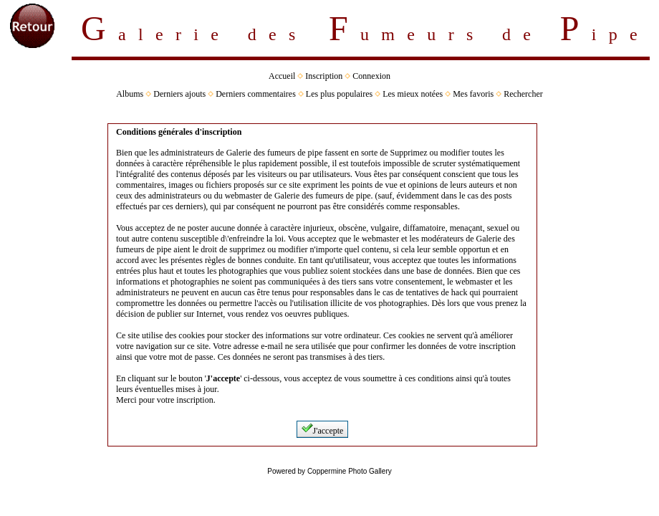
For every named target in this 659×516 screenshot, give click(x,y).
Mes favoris (473, 94)
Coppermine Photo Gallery (349, 471)
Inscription (323, 76)
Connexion (371, 76)
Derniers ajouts (179, 94)
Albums (129, 94)
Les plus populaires (339, 94)
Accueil (282, 76)
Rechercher (523, 94)
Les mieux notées (413, 94)
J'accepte (323, 429)
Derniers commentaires (256, 94)
